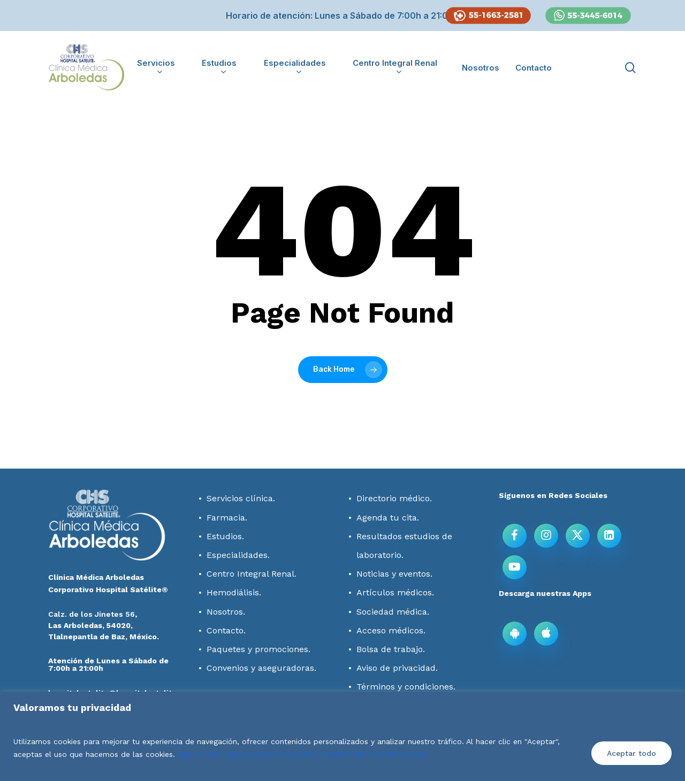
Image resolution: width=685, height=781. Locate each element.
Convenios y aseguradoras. (261, 668)
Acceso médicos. (390, 630)
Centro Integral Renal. (251, 574)
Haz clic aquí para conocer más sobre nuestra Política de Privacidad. (303, 754)
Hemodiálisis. (234, 592)
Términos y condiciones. (405, 687)
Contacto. (226, 630)
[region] (342, 736)
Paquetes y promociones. (258, 649)
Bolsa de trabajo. (390, 649)
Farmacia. (227, 517)
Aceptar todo (631, 753)
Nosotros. (226, 612)
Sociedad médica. (392, 612)
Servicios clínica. (241, 498)
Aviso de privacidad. (397, 668)
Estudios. (225, 536)
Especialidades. (238, 555)
